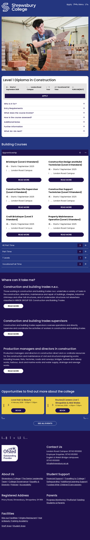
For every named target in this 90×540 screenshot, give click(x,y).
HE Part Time (42, 245)
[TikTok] (12, 438)
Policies (14, 484)
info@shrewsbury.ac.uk (57, 463)
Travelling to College (74, 478)
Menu (83, 4)
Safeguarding (53, 481)
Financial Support (55, 478)
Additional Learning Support (74, 481)
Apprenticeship (42, 152)
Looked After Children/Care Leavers (64, 484)
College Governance (18, 481)
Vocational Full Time (42, 264)
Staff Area (6, 526)
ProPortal (71, 499)
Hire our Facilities (10, 518)
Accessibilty (25, 484)
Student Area (19, 526)
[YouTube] (4, 438)
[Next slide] (86, 417)
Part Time (42, 251)
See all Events (45, 423)
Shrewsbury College (11, 478)
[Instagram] (26, 438)
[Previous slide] (3, 417)
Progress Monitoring (56, 499)
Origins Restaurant (28, 518)
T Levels (42, 258)
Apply (73, 4)
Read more (23, 179)
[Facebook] (19, 438)
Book (18, 410)
